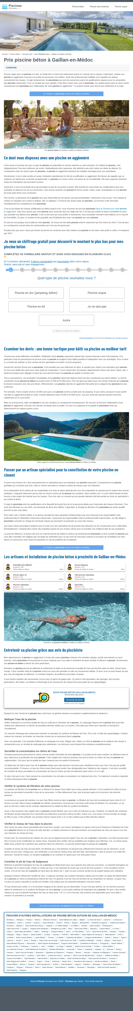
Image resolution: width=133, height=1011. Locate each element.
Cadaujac (10, 938)
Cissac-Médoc (12, 968)
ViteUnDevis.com (110, 341)
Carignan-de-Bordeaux (93, 941)
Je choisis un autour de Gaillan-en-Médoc (66, 94)
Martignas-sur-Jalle (58, 932)
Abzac (113, 965)
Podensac (25, 950)
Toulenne (34, 950)
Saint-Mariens (12, 974)
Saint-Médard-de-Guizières (36, 953)
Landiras (30, 959)
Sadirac (107, 941)
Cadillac (51, 950)
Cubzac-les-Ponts (54, 959)
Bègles (82, 923)
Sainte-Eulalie (36, 938)
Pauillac (122, 935)
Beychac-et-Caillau (57, 962)
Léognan (49, 929)
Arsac (26, 944)
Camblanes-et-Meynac (88, 947)
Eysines (37, 926)
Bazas (25, 938)
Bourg (118, 953)
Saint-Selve (40, 959)
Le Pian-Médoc (78, 935)
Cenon (19, 926)
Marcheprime (110, 938)
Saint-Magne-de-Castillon (16, 965)
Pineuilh (65, 938)
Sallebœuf (99, 953)
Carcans (10, 956)
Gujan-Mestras (48, 926)
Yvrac (43, 950)
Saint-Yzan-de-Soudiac (24, 956)
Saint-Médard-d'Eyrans (15, 947)
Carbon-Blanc (104, 932)
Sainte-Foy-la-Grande (83, 950)
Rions (37, 971)
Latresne (10, 944)
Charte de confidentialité (86, 341)
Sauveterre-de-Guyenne (83, 965)
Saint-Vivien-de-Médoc (111, 968)
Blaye (18, 938)
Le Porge (59, 950)
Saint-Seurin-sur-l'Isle (68, 944)
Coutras (84, 929)
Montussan (31, 947)
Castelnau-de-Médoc (74, 941)
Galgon (107, 944)
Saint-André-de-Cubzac (34, 929)
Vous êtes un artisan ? (122, 341)
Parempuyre (107, 929)
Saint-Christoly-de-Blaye (76, 962)
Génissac (55, 965)
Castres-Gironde (118, 956)
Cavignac (10, 971)
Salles (36, 935)
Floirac (66, 926)
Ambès (99, 944)
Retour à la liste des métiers (66, 334)
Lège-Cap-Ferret (13, 932)
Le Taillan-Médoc (61, 929)
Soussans (81, 971)
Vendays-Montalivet (56, 953)
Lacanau (56, 938)
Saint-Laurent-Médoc (24, 941)
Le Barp (47, 938)
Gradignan (11, 926)
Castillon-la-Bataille (86, 944)
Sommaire (11, 68)
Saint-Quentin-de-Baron (97, 962)
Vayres (123, 941)
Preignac (69, 956)
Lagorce (78, 968)
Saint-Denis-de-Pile (99, 935)
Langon (25, 932)
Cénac (47, 965)
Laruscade (70, 953)
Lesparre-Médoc (57, 935)
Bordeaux (10, 923)
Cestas (59, 926)
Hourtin (18, 944)
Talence (37, 923)
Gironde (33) (27, 54)
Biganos (19, 929)
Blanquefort (84, 926)
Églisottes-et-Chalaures (55, 956)
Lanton (9, 935)
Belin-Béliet (74, 938)
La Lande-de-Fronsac (15, 953)
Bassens (93, 932)
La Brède (60, 941)
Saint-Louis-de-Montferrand (83, 959)
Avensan (110, 953)
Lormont (28, 926)
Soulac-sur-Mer (12, 950)
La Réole (10, 941)
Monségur (91, 971)
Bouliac (34, 944)
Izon (88, 935)
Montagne (96, 968)
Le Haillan (74, 929)
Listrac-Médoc (107, 950)
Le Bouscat (117, 923)
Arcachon (10, 929)
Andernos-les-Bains (117, 926)
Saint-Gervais (47, 971)
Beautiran (39, 956)
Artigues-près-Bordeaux (39, 932)
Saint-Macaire (29, 962)
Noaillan (71, 971)
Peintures (29, 971)
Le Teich (116, 932)
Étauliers (86, 968)
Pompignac (104, 947)
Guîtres (56, 968)
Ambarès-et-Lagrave (99, 926)
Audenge (44, 935)
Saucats (87, 956)
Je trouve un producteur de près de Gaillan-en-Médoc (66, 909)
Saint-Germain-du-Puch (16, 959)
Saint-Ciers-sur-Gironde (48, 944)
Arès (68, 935)
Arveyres (112, 962)
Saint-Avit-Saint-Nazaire (106, 971)
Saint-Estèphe (66, 968)
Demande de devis (74, 703)
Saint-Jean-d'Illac (81, 932)
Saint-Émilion (42, 962)
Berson (22, 968)
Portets (97, 950)
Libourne (106, 923)
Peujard (31, 968)
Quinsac (67, 959)
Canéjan (113, 935)
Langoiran (88, 953)
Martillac (69, 950)
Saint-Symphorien (43, 968)
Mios (70, 932)
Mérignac (20, 923)
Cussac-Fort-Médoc (14, 962)
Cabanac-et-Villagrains (101, 956)
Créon (120, 938)
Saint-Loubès (95, 929)
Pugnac (99, 959)
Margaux (23, 974)
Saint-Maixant (60, 971)
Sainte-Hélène (116, 947)
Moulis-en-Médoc (101, 965)
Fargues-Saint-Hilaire (69, 947)
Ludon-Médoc (40, 941)
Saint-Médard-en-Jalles (68, 923)
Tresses (51, 941)
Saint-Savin (116, 944)
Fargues (19, 971)
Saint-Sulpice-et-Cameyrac (92, 938)
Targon (39, 965)
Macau (115, 941)
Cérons (31, 965)
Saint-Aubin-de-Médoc (23, 935)
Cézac (79, 953)
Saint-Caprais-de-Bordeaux (48, 947)
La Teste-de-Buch (94, 923)
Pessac (29, 923)
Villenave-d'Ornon (50, 923)
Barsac (78, 956)
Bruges (74, 926)
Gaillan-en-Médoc (112, 959)
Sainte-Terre (66, 965)
